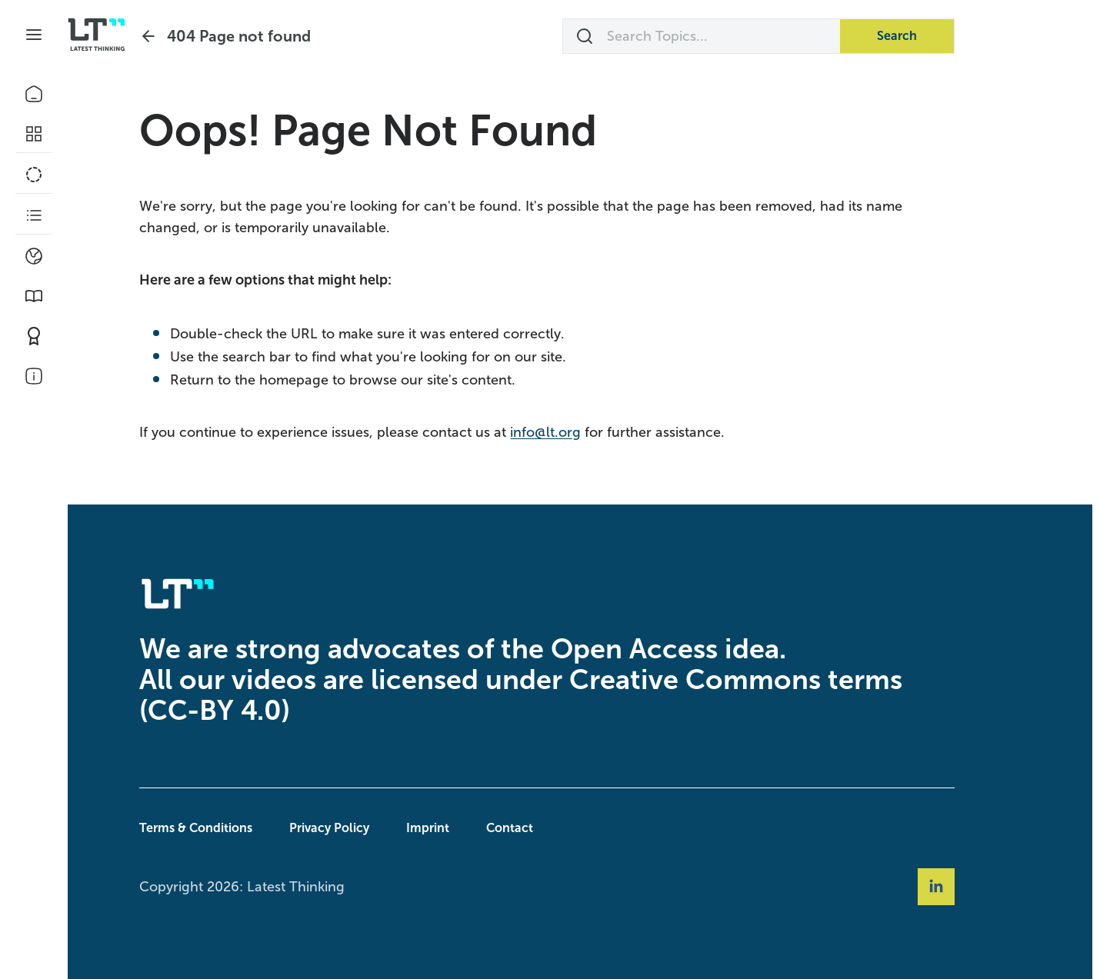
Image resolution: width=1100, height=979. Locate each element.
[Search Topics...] (734, 36)
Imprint (460, 828)
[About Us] (34, 376)
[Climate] (34, 256)
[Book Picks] (34, 296)
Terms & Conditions (228, 828)
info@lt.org (578, 432)
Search (930, 35)
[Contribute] (34, 336)
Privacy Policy (362, 828)
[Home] (34, 94)
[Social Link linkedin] (969, 886)
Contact (542, 828)
